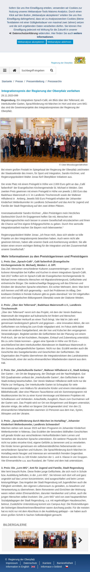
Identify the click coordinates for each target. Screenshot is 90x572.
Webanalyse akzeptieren (31, 42)
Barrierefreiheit (65, 563)
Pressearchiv (55, 81)
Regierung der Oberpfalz (21, 559)
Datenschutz (30, 563)
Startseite (7, 81)
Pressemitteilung (35, 81)
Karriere (47, 563)
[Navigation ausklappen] (5, 70)
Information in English (17, 566)
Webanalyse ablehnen (59, 42)
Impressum (12, 563)
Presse (19, 81)
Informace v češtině (51, 566)
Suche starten (51, 70)
